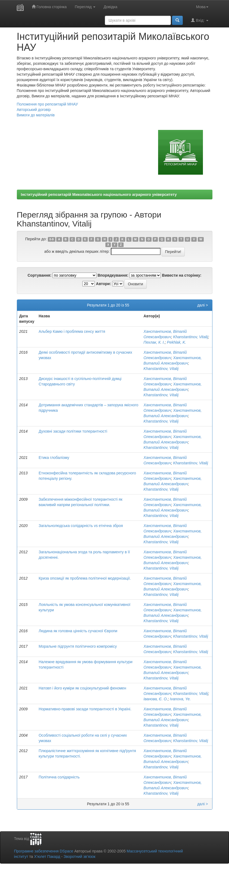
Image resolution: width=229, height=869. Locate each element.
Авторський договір (34, 109)
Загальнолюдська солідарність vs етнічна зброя (81, 525)
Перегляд (85, 7)
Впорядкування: (113, 275)
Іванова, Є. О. (155, 699)
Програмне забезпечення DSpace (43, 851)
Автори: (103, 284)
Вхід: (199, 20)
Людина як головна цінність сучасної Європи (78, 631)
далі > (202, 305)
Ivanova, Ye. (180, 699)
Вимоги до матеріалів (36, 115)
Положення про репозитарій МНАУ (47, 104)
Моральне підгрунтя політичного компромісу (78, 646)
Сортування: (39, 275)
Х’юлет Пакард (47, 856)
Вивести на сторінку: (181, 275)
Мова (202, 7)
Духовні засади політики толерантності (73, 431)
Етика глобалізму (54, 457)
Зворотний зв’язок (79, 856)
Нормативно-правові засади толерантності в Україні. (85, 709)
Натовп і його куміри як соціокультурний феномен (82, 688)
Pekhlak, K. (176, 342)
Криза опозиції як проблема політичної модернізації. (85, 578)
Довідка (110, 7)
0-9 (51, 239)
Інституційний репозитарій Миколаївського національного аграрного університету (99, 194)
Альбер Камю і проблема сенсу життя (72, 331)
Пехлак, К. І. (154, 342)
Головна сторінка (49, 6)
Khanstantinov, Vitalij (190, 337)
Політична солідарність (59, 777)
